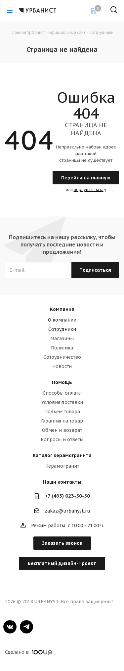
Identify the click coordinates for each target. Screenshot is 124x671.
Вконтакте (10, 626)
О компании (62, 320)
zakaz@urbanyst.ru (67, 511)
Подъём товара (62, 412)
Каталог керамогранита (62, 455)
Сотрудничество (62, 357)
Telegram (26, 626)
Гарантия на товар (62, 421)
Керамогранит (62, 466)
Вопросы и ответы (62, 439)
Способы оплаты (62, 393)
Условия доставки (62, 402)
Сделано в (28, 652)
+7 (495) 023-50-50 (67, 496)
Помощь (62, 382)
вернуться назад (90, 189)
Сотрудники (62, 329)
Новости (62, 366)
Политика (62, 348)
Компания (62, 309)
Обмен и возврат (62, 430)
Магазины (62, 338)
